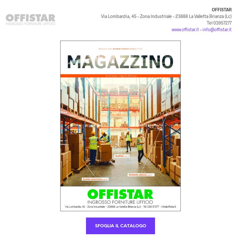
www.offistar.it (185, 29)
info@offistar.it (217, 29)
